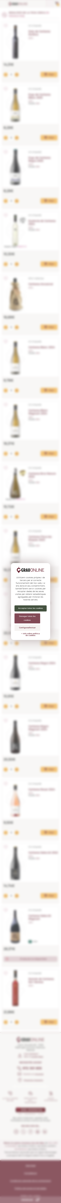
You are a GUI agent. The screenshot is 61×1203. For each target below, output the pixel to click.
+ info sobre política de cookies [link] (30, 634)
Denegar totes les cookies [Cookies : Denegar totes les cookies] (27, 618)
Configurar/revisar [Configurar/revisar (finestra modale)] (27, 628)
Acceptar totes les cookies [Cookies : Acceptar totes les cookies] (30, 608)
